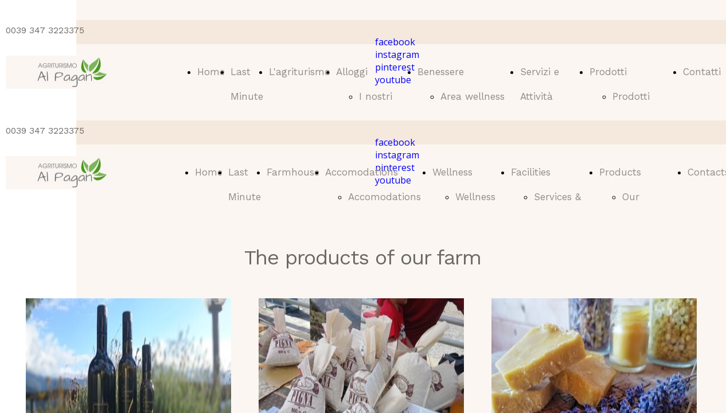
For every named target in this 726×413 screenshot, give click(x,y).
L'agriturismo (299, 71)
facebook (395, 42)
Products (620, 172)
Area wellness (472, 96)
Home (211, 71)
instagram (397, 54)
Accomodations (361, 172)
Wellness (452, 172)
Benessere (440, 71)
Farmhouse (293, 172)
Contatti (702, 71)
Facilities (531, 172)
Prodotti (608, 71)
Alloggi (352, 71)
